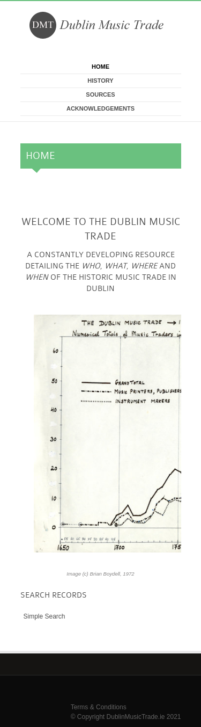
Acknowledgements (100, 108)
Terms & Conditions (98, 707)
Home (100, 66)
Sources (100, 94)
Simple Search (44, 616)
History (100, 80)
